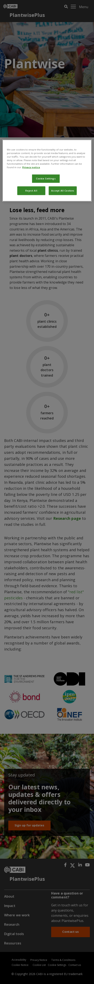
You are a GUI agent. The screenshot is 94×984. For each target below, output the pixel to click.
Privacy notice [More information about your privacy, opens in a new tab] (31, 167)
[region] (47, 170)
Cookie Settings (46, 178)
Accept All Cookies (62, 190)
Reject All (31, 190)
